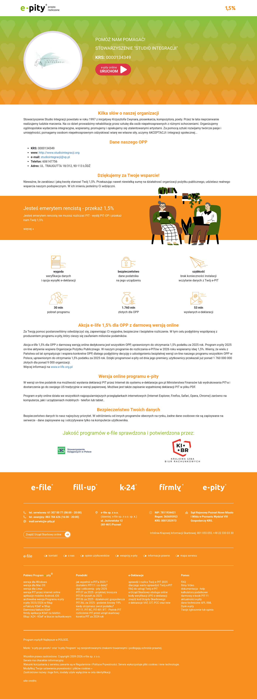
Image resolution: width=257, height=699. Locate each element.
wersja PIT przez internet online (41, 592)
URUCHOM (109, 69)
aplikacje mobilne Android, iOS (41, 595)
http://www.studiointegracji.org (59, 152)
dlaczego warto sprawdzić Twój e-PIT (150, 585)
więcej (27, 229)
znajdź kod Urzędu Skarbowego (146, 599)
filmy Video (187, 585)
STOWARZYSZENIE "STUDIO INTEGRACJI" (136, 48)
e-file (27, 556)
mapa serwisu (188, 555)
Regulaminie (83, 664)
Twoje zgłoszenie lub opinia (197, 609)
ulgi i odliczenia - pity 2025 (91, 588)
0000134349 (113, 57)
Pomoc (185, 575)
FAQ (183, 582)
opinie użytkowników (97, 555)
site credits (30, 680)
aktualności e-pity (191, 599)
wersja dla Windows (35, 582)
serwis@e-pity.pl (45, 521)
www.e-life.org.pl (62, 367)
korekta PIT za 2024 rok (90, 616)
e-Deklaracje (136, 575)
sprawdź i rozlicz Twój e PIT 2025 (148, 582)
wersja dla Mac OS (34, 585)
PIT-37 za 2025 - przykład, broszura (96, 592)
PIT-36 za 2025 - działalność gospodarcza (100, 599)
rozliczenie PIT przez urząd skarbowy (97, 613)
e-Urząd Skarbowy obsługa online (148, 592)
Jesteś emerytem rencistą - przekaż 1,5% (68, 208)
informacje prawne (159, 555)
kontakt (53, 555)
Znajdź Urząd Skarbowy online (43, 534)
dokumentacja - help (193, 588)
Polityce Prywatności (104, 664)
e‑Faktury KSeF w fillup (36, 606)
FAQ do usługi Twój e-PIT (143, 588)
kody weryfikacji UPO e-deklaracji (147, 595)
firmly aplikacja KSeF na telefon (41, 613)
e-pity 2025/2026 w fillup (38, 602)
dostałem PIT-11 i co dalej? (91, 585)
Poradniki (81, 575)
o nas (71, 555)
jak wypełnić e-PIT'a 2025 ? (91, 582)
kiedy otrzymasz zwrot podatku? (95, 606)
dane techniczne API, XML (196, 602)
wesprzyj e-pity (129, 555)
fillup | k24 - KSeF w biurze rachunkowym (47, 616)
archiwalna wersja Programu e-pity (43, 599)
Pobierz (38, 574)
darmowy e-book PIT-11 (195, 595)
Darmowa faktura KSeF (37, 609)
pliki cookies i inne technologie (161, 664)
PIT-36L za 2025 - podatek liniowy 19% (98, 602)
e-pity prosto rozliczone (40, 8)
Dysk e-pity (187, 606)
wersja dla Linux (32, 588)
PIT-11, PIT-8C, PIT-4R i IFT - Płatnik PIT (98, 609)
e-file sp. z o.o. (91, 656)
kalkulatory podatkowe (194, 592)
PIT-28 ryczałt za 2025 (89, 595)
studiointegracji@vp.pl (55, 157)
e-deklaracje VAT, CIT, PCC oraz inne (149, 602)
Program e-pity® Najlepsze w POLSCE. (46, 639)
